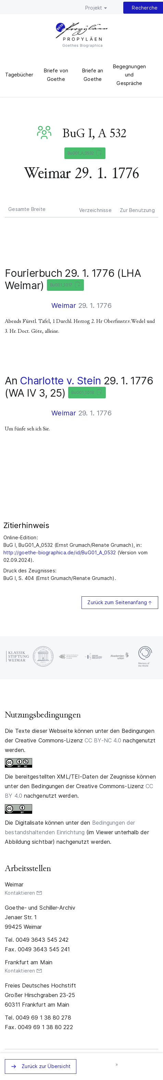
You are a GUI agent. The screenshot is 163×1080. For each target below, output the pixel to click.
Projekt (93, 8)
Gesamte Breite (27, 209)
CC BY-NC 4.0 (103, 740)
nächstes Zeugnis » (117, 1064)
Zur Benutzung (137, 210)
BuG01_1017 (64, 285)
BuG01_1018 (85, 392)
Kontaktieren (20, 893)
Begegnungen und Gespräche (129, 74)
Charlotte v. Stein (60, 380)
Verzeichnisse (95, 210)
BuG (45, 132)
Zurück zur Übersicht (46, 1066)
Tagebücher (19, 74)
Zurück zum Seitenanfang (117, 602)
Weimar (63, 305)
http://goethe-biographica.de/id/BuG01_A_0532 (59, 552)
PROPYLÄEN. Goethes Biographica (82, 35)
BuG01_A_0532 (83, 153)
